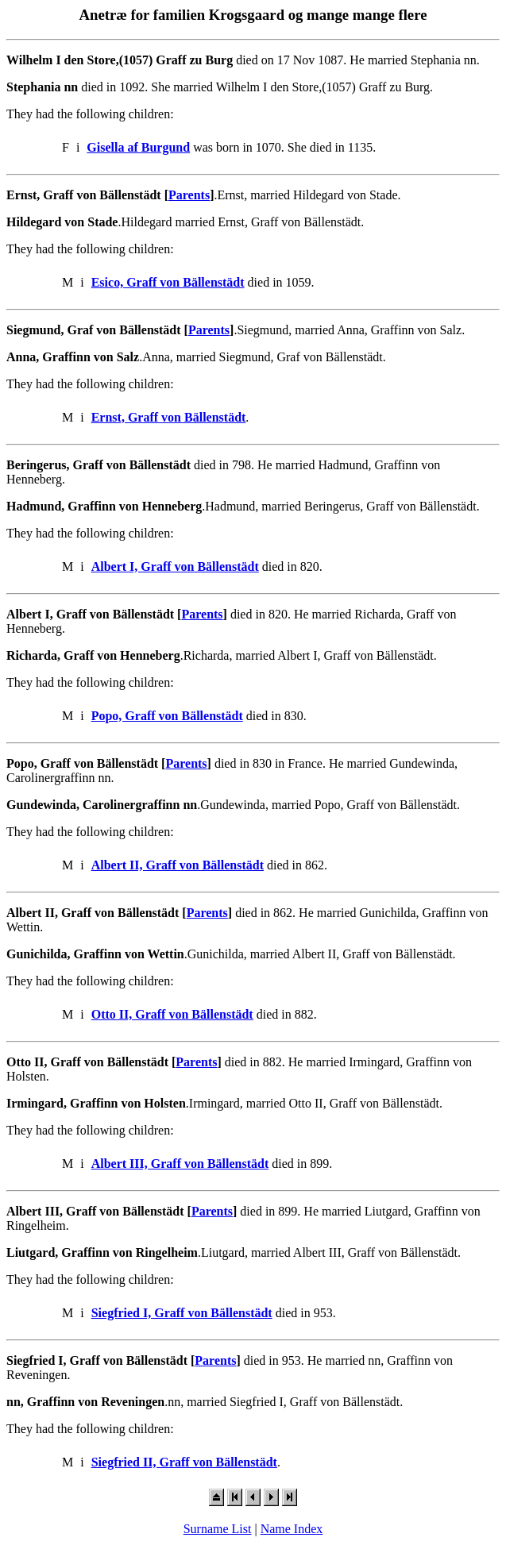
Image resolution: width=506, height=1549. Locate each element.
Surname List (217, 1529)
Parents (189, 195)
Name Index (292, 1529)
